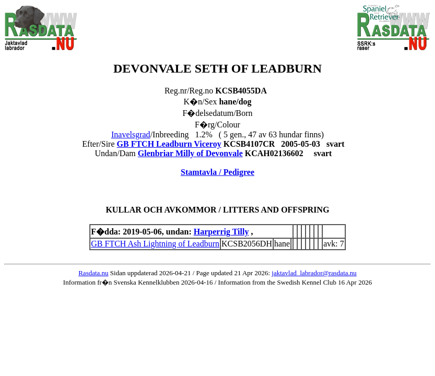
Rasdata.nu (93, 273)
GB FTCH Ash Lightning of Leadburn (155, 243)
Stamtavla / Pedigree (217, 172)
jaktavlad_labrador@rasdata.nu (314, 273)
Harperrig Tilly (221, 231)
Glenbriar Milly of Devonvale (190, 153)
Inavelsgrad (130, 134)
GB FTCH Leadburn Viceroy (169, 143)
